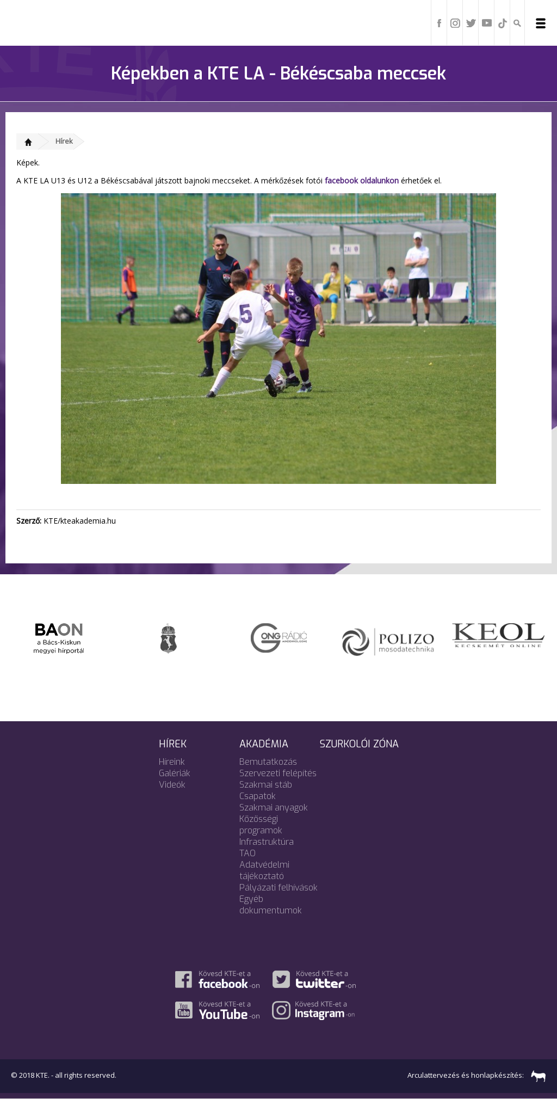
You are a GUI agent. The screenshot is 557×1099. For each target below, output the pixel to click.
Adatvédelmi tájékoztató (264, 870)
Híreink (172, 762)
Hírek (64, 141)
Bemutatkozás (268, 762)
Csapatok (257, 796)
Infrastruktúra (266, 842)
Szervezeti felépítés (278, 773)
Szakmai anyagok (273, 807)
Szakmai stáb (265, 784)
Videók (172, 784)
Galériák (174, 773)
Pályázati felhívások (278, 887)
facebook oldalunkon (362, 180)
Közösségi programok (260, 824)
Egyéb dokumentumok (270, 904)
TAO (247, 853)
